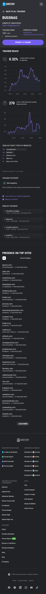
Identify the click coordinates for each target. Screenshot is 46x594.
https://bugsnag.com (11, 25)
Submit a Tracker (29, 494)
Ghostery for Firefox (31, 457)
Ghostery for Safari (31, 461)
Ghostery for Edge (31, 471)
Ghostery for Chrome (32, 452)
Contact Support (29, 490)
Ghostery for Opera (31, 466)
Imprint (31, 580)
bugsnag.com (27, 32)
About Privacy (28, 508)
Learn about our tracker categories (16, 196)
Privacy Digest (7, 466)
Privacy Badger (6, 510)
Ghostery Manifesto (8, 534)
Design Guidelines (30, 504)
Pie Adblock (5, 505)
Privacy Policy (22, 580)
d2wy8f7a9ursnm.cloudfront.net (33, 34)
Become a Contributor (9, 543)
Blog (3, 557)
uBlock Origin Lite (7, 519)
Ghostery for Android (32, 475)
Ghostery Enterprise (8, 548)
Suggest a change (23, 42)
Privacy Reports (9, 538)
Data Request (28, 499)
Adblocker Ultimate (8, 496)
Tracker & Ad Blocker (9, 452)
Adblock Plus (6, 492)
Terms (14, 580)
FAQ (25, 485)
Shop (3, 552)
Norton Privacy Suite (8, 501)
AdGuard (4, 487)
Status (4, 529)
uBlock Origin (6, 515)
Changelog (5, 562)
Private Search (7, 457)
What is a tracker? (10, 199)
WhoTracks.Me (8, 461)
